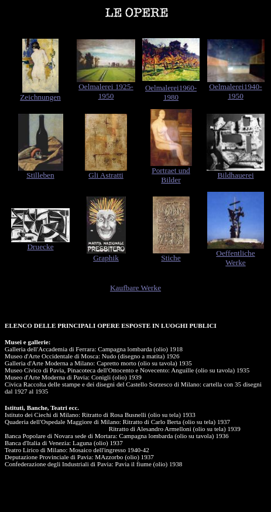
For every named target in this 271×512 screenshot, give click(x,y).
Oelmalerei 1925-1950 (105, 91)
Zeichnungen (40, 97)
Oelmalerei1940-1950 (235, 91)
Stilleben (40, 175)
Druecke (40, 246)
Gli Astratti (106, 175)
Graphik (106, 257)
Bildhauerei (235, 175)
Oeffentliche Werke (235, 258)
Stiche (170, 257)
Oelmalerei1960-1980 (171, 92)
